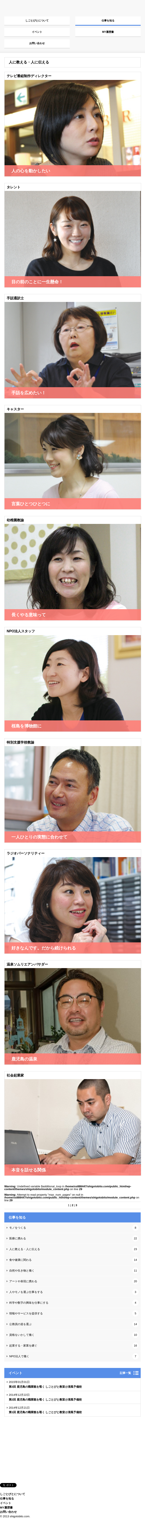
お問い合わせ (37, 43)
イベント (37, 31)
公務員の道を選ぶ (74, 1324)
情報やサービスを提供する (74, 1313)
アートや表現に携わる (74, 1281)
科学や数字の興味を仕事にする (74, 1303)
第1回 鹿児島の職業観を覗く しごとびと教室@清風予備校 (45, 1412)
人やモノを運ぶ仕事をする (74, 1292)
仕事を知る (108, 20)
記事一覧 (125, 1373)
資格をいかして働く (74, 1335)
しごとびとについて (37, 20)
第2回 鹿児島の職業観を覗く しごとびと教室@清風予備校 (45, 1399)
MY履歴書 (108, 31)
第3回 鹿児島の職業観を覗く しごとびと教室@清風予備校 (45, 1386)
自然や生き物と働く (74, 1270)
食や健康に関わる (74, 1260)
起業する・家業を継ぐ (74, 1345)
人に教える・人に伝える (74, 1249)
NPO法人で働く (74, 1356)
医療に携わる (74, 1238)
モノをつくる (74, 1228)
